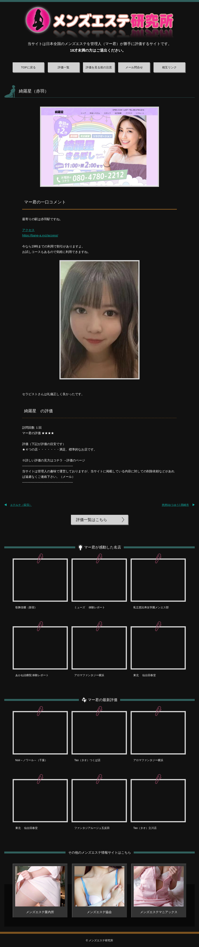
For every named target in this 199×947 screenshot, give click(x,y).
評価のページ (75, 460)
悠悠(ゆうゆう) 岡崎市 (175, 504)
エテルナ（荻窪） (21, 504)
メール (67, 476)
